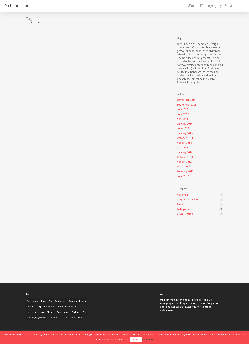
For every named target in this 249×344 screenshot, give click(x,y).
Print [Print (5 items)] (85, 312)
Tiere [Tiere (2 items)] (64, 317)
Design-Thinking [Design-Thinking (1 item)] (34, 306)
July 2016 (182, 109)
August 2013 (184, 162)
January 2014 (185, 152)
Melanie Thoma (18, 6)
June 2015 (183, 128)
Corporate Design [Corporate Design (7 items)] (77, 301)
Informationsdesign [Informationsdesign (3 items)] (66, 306)
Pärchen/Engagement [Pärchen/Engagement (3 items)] (37, 317)
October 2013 (185, 157)
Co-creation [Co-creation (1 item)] (60, 301)
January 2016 (185, 123)
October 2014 (185, 138)
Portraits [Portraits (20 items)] (76, 312)
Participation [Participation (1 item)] (63, 312)
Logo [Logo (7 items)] (42, 312)
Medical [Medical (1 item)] (50, 312)
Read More (147, 339)
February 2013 (185, 171)
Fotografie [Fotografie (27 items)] (49, 306)
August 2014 (184, 142)
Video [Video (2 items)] (72, 317)
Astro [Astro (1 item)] (36, 301)
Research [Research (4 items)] (54, 317)
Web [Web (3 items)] (79, 317)
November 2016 (186, 100)
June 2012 (183, 176)
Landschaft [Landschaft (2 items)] (32, 312)
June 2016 (183, 114)
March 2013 (184, 166)
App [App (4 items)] (29, 301)
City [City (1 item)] (50, 301)
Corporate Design (187, 199)
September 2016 (186, 104)
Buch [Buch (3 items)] (43, 301)
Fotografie (183, 209)
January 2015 (185, 133)
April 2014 (182, 147)
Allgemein (183, 195)
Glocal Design (185, 214)
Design (181, 204)
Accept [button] (136, 339)
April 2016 (182, 119)
